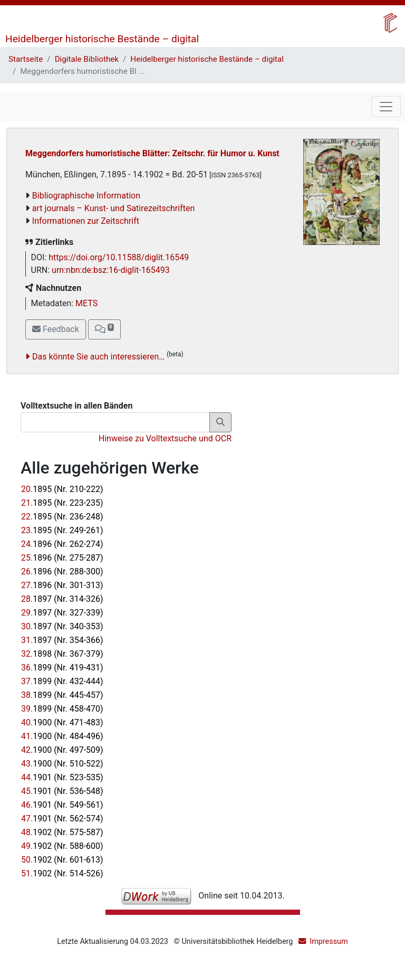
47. (62, 819)
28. (62, 599)
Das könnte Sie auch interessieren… (98, 357)
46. (62, 805)
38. (62, 695)
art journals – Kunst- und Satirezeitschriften (113, 208)
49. (62, 846)
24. (62, 544)
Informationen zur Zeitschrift (85, 221)
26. (62, 571)
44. (62, 777)
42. (62, 750)
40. (62, 722)
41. (62, 736)
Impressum (329, 941)
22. (62, 517)
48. (62, 832)
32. (62, 654)
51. (62, 873)
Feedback (55, 329)
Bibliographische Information (86, 196)
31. (62, 640)
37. (62, 681)
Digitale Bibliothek (87, 59)
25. (62, 558)
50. (62, 860)
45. (62, 791)
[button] (104, 329)
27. (62, 585)
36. (62, 668)
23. (62, 530)
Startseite (25, 59)
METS (86, 303)
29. (62, 613)
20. (62, 489)
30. (62, 626)
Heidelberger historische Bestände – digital (102, 39)
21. (62, 503)
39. (62, 709)
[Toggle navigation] (386, 106)
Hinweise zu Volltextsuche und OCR (165, 438)
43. (62, 764)
